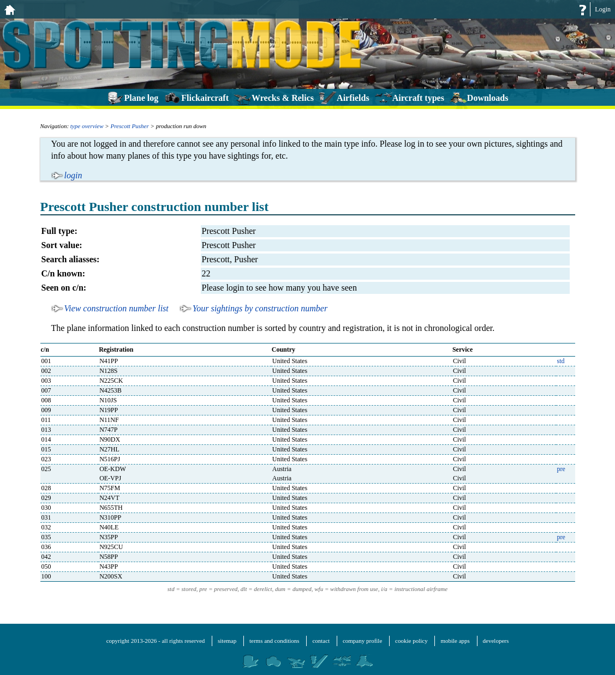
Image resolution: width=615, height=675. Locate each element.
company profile (362, 640)
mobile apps (454, 640)
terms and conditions (274, 640)
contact (321, 640)
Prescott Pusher (130, 126)
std (561, 361)
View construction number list (116, 308)
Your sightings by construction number (260, 308)
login (73, 175)
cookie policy (411, 640)
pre (561, 469)
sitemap (227, 640)
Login (603, 9)
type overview (87, 126)
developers (496, 640)
